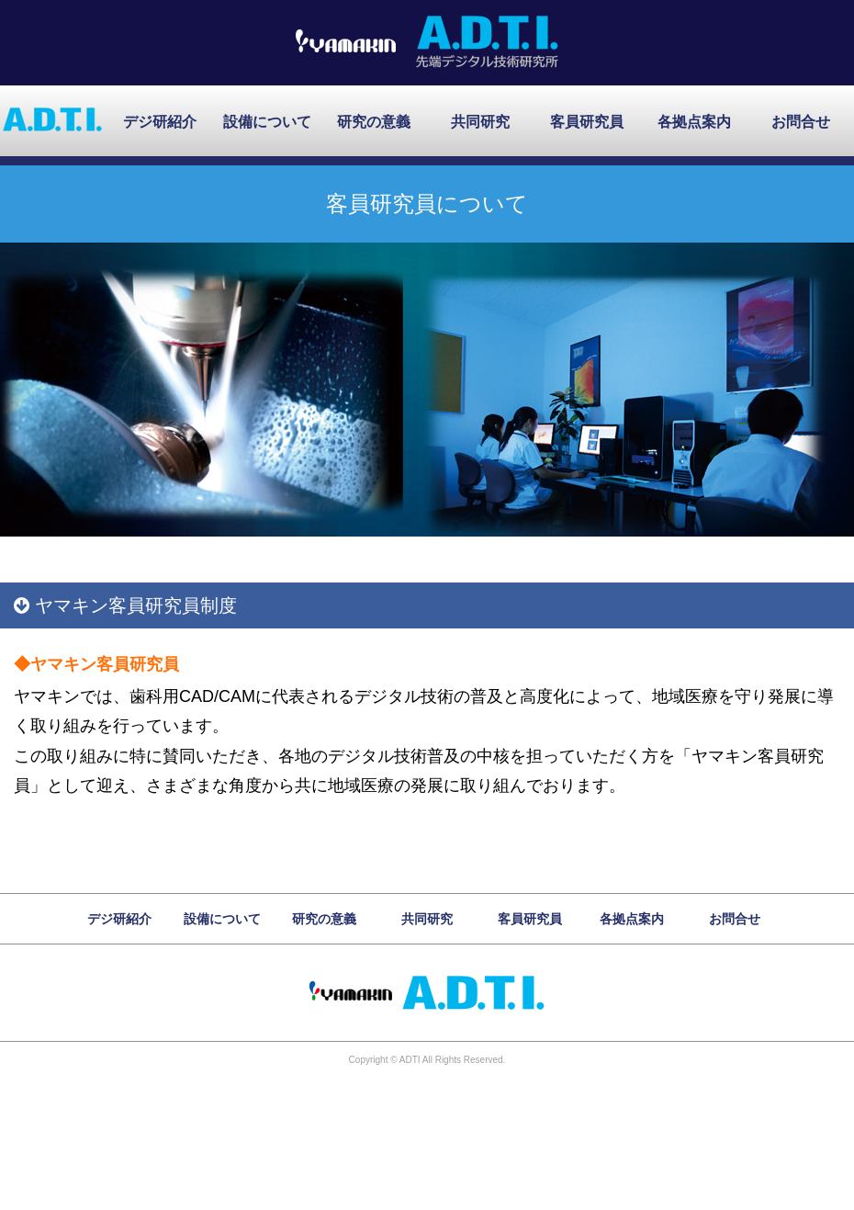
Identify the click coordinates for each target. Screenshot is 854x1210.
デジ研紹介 (160, 122)
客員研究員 (587, 122)
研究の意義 (373, 122)
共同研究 (480, 122)
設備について (267, 122)
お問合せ (800, 122)
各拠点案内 (694, 122)
